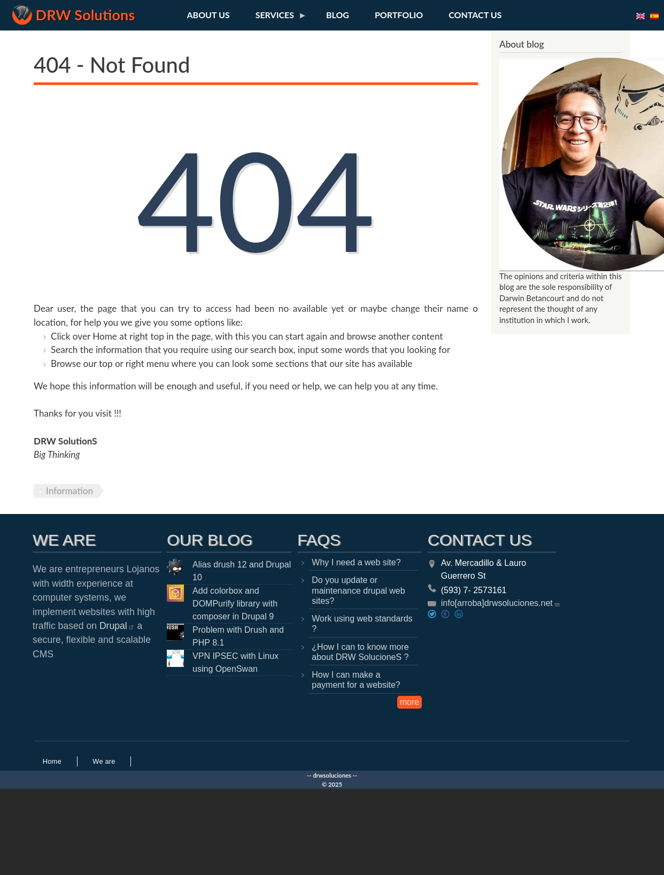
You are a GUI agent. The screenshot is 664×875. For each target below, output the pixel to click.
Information (69, 490)
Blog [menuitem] (337, 15)
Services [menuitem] (275, 18)
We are (103, 761)
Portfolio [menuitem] (399, 15)
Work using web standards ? (362, 623)
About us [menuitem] (208, 15)
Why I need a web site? (356, 562)
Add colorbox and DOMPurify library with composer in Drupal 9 (234, 603)
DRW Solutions (85, 15)
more (409, 702)
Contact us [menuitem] (475, 15)
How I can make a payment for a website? (356, 679)
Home (52, 761)
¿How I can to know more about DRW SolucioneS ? (360, 652)
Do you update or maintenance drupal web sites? (358, 590)
